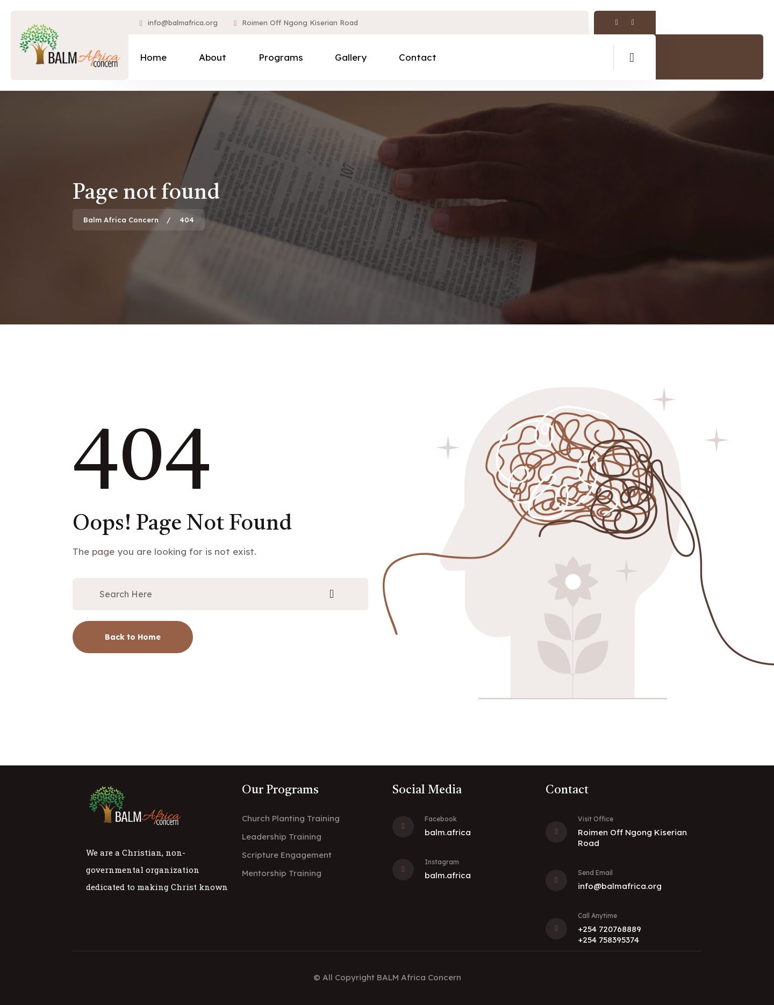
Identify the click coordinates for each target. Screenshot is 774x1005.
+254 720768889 (609, 929)
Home (153, 57)
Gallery (351, 57)
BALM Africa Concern (419, 977)
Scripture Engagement (287, 855)
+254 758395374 (608, 940)
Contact (417, 57)
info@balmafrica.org (183, 22)
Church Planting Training (291, 818)
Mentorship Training (281, 873)
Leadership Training (281, 837)
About (212, 57)
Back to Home (133, 637)
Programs (281, 57)
